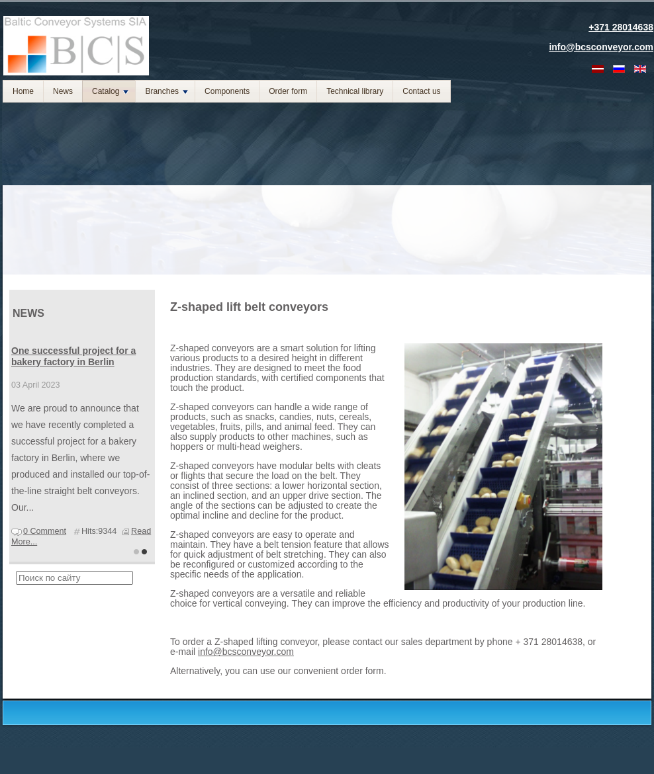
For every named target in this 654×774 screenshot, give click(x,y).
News (63, 91)
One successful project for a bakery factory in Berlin (73, 356)
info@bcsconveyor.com (246, 651)
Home (23, 91)
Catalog (110, 91)
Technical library (354, 91)
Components (227, 91)
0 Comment (44, 531)
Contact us (421, 91)
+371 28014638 (620, 27)
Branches (166, 91)
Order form (288, 91)
